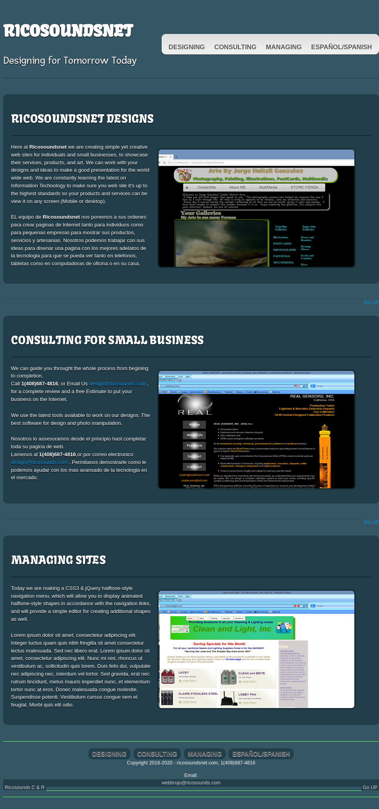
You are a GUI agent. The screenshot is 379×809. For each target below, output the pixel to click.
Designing (187, 46)
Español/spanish (341, 46)
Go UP (371, 302)
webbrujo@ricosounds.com (191, 783)
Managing (284, 46)
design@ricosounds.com (118, 384)
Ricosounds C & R (25, 787)
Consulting (235, 46)
